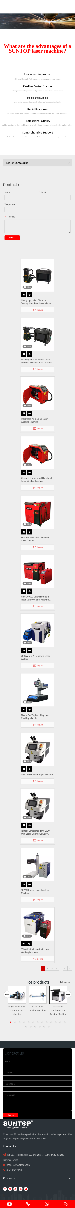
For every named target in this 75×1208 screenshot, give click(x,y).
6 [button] (33, 1022)
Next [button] (67, 1004)
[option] (17, 1001)
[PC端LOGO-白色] (18, 1124)
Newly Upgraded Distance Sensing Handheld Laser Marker (36, 302)
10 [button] (51, 1022)
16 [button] (35, 1026)
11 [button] (55, 1022)
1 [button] (10, 1022)
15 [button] (30, 1026)
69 (65, 968)
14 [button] (26, 1026)
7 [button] (37, 1022)
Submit (12, 237)
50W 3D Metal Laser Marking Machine (35, 891)
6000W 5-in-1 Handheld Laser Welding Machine (35, 951)
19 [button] (48, 1026)
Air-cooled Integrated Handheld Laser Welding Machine (36, 480)
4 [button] (24, 1022)
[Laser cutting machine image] (37, 21)
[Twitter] (15, 1189)
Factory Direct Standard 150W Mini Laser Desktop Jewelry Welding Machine (35, 832)
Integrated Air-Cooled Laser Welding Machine (34, 420)
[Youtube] (21, 1189)
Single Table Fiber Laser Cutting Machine (17, 1010)
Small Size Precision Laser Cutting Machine (58, 1010)
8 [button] (42, 1022)
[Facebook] (5, 1189)
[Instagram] (26, 1189)
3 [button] (19, 1022)
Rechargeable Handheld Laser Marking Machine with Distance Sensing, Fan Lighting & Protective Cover (37, 361)
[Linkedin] (10, 1189)
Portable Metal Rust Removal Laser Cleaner (35, 539)
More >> (65, 982)
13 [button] (64, 1022)
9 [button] (46, 1022)
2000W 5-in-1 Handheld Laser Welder (35, 657)
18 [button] (44, 1026)
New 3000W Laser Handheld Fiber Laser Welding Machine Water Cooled (35, 598)
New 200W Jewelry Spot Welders (37, 774)
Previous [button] (7, 1004)
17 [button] (39, 1026)
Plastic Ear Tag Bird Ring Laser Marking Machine (35, 717)
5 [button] (28, 1022)
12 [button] (60, 1022)
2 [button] (15, 1022)
